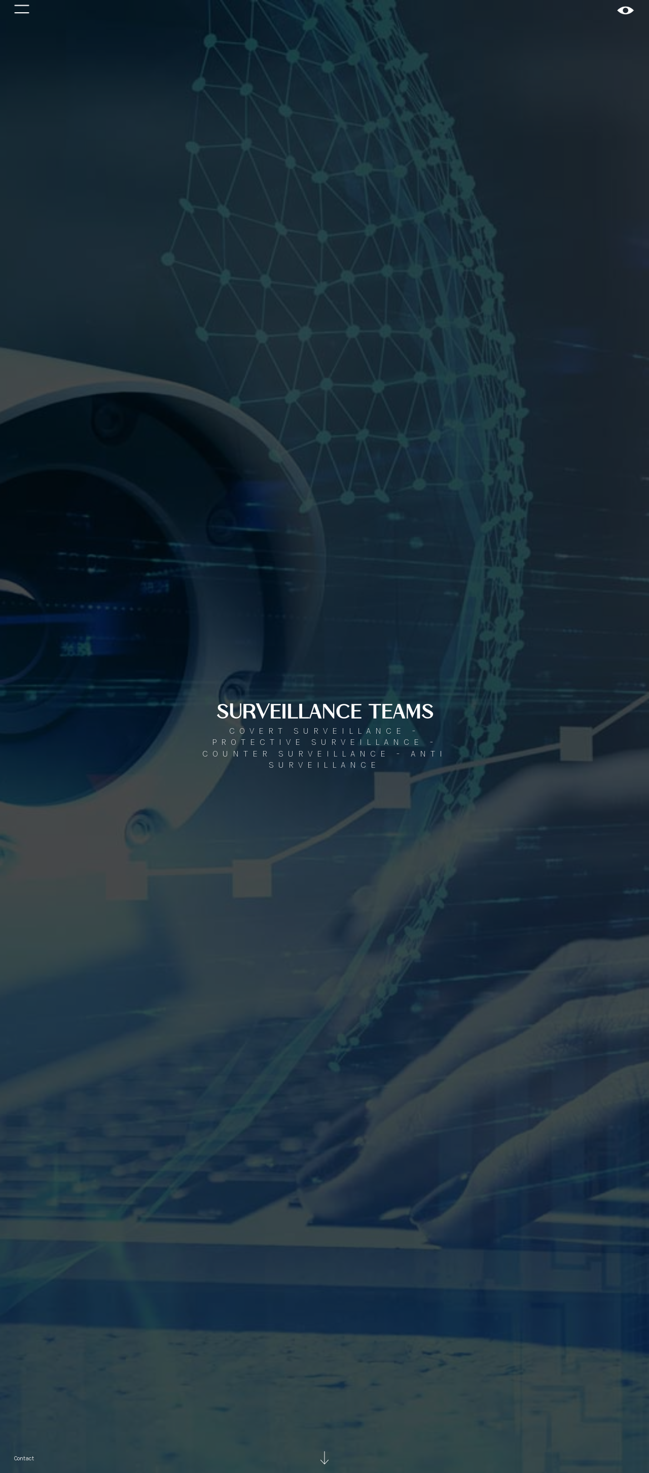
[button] (21, 10)
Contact (24, 1458)
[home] (626, 10)
